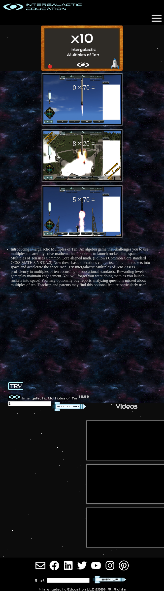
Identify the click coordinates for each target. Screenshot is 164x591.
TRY (16, 386)
